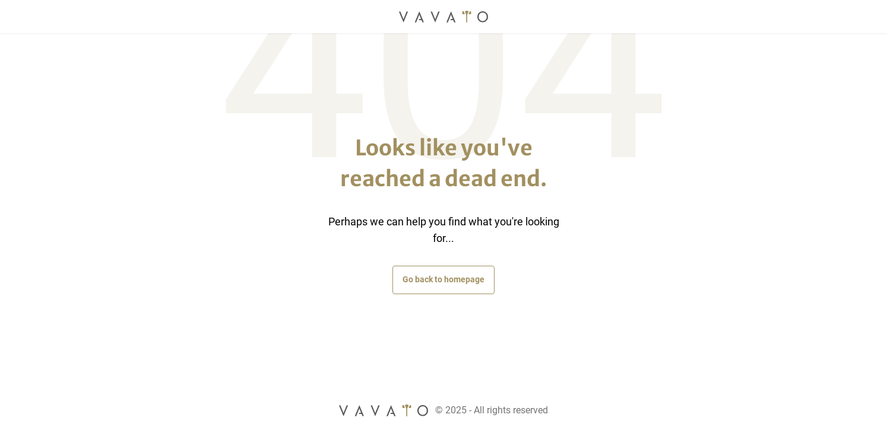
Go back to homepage (443, 279)
